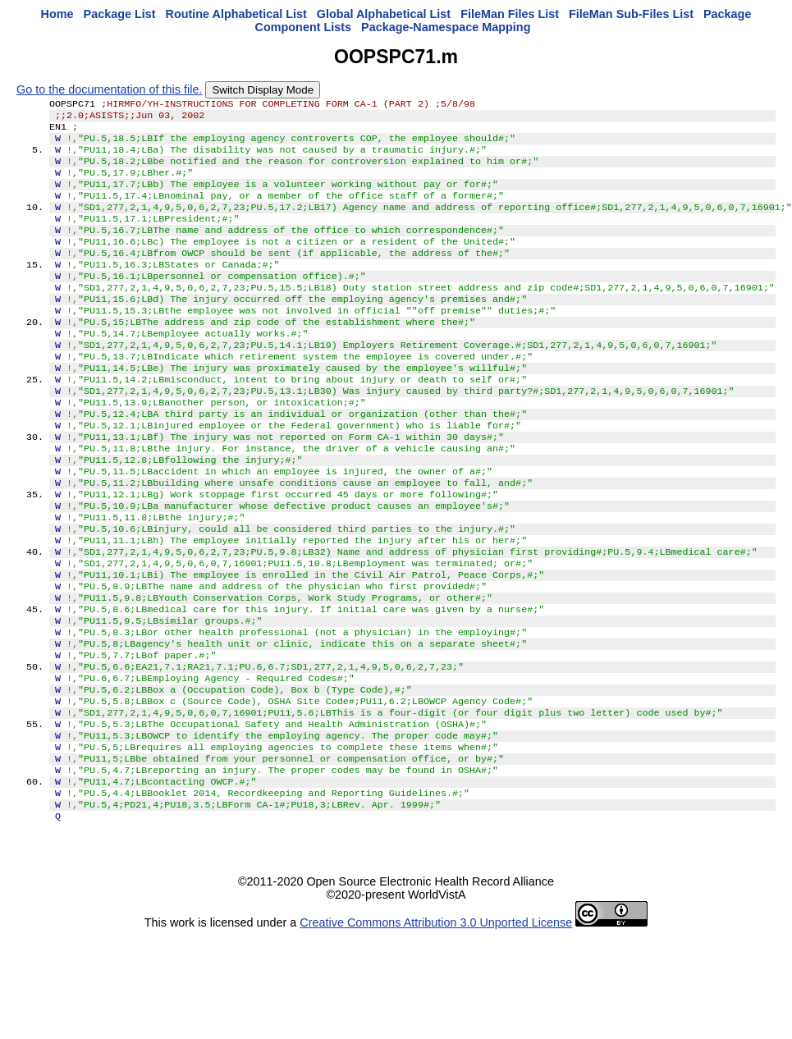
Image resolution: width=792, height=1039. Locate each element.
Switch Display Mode (263, 90)
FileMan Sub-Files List (631, 14)
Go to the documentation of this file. (109, 89)
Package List (120, 14)
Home (57, 14)
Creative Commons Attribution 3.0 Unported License (436, 1025)
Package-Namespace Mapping (445, 27)
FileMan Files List (509, 14)
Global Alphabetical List (384, 14)
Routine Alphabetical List (236, 14)
